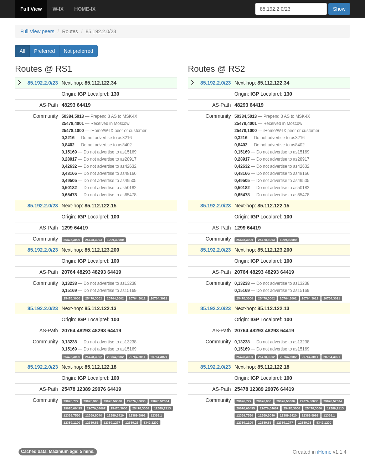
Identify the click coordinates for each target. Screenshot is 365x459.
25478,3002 (93, 298)
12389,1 (156, 415)
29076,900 (90, 401)
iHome (324, 452)
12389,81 (91, 422)
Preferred (44, 51)
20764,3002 (115, 298)
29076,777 (70, 401)
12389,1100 (71, 422)
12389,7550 (71, 415)
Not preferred (78, 51)
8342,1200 (150, 422)
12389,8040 (93, 415)
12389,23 (131, 422)
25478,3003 (93, 239)
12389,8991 (137, 415)
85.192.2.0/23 (42, 83)
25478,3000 (71, 239)
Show (339, 9)
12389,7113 (162, 408)
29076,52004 (159, 401)
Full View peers (37, 31)
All (22, 51)
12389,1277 (111, 422)
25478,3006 (140, 408)
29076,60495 (72, 408)
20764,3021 (158, 298)
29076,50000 (112, 401)
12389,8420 (115, 415)
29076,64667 (96, 408)
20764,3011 (137, 298)
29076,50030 (136, 401)
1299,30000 (115, 239)
